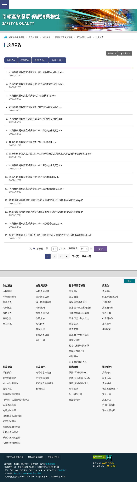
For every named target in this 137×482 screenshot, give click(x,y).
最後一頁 (86, 256)
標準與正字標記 (77, 285)
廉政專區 (106, 399)
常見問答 (40, 323)
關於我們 (107, 366)
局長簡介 (106, 372)
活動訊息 (7, 307)
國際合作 (73, 366)
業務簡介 (73, 291)
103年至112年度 (84, 37)
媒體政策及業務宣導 (63, 37)
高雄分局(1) (57, 60)
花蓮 (39, 473)
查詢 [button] (132, 4)
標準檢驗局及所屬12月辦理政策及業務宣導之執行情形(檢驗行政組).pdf (68, 201)
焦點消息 (7, 285)
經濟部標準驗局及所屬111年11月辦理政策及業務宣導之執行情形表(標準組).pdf (68, 236)
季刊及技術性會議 (11, 437)
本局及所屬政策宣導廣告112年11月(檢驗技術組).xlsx (68, 73)
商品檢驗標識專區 (11, 426)
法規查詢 (40, 307)
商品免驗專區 (9, 410)
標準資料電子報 (77, 351)
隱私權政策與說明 (35, 457)
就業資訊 (7, 318)
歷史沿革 (106, 377)
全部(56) (11, 60)
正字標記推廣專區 (78, 361)
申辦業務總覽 (42, 291)
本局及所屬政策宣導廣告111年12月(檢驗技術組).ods (68, 190)
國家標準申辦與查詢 (79, 334)
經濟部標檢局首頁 (16, 37)
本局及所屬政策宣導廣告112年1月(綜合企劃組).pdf (68, 167)
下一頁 (75, 256)
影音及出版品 (42, 334)
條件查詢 (112, 53)
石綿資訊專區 (9, 405)
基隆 (16, 473)
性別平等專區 (108, 405)
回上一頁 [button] (126, 53)
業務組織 (106, 383)
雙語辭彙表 (74, 399)
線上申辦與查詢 (43, 302)
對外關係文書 (75, 394)
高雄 (34, 473)
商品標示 (40, 366)
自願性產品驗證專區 (13, 415)
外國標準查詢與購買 (79, 313)
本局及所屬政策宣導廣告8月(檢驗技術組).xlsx (68, 97)
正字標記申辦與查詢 (79, 318)
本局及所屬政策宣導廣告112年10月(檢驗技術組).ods (68, 85)
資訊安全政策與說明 (14, 457)
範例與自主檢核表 (44, 383)
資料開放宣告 (53, 457)
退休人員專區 (108, 410)
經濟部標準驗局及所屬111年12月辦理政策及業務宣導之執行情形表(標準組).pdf (68, 155)
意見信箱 (40, 329)
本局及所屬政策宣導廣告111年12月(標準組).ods (68, 178)
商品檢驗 (7, 366)
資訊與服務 (33, 37)
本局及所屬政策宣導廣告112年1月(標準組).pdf (68, 143)
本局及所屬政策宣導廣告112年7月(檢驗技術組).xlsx (68, 108)
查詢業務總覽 (42, 296)
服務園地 (106, 323)
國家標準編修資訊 (78, 302)
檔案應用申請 (42, 313)
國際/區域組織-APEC (79, 377)
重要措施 (7, 323)
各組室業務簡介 (110, 388)
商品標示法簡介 (43, 372)
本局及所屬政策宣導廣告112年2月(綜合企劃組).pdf (68, 132)
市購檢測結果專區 (11, 443)
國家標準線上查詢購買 (80, 307)
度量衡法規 (107, 307)
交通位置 (106, 394)
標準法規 (73, 323)
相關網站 (73, 356)
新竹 (20, 473)
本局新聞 (7, 291)
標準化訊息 (74, 340)
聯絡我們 (62, 470)
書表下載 (73, 329)
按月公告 (99, 37)
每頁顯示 (73, 248)
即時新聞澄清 (9, 296)
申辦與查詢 (107, 318)
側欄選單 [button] (4, 4)
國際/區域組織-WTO (79, 372)
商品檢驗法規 (9, 377)
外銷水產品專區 (10, 432)
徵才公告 (7, 313)
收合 (129, 281)
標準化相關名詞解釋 (79, 345)
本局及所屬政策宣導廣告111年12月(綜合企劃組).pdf (68, 225)
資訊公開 (47, 37)
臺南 (30, 473)
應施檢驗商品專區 (11, 394)
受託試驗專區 (9, 421)
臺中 (25, 473)
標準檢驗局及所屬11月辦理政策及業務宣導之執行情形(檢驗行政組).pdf (68, 213)
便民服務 (40, 318)
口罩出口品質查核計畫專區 (16, 399)
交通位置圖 (50, 464)
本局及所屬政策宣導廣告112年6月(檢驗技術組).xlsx (68, 120)
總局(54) (25, 60)
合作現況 (73, 388)
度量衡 (105, 285)
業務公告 (7, 302)
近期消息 (73, 296)
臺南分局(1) (40, 60)
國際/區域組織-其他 (79, 383)
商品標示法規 (42, 377)
